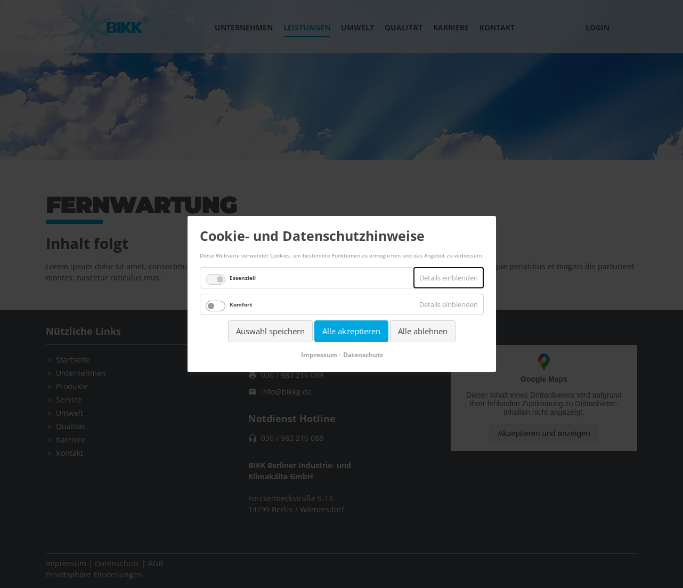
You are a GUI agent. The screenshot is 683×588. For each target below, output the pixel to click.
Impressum (318, 354)
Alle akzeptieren (351, 331)
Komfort (241, 304)
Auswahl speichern (270, 331)
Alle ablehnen (423, 331)
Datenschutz (363, 354)
